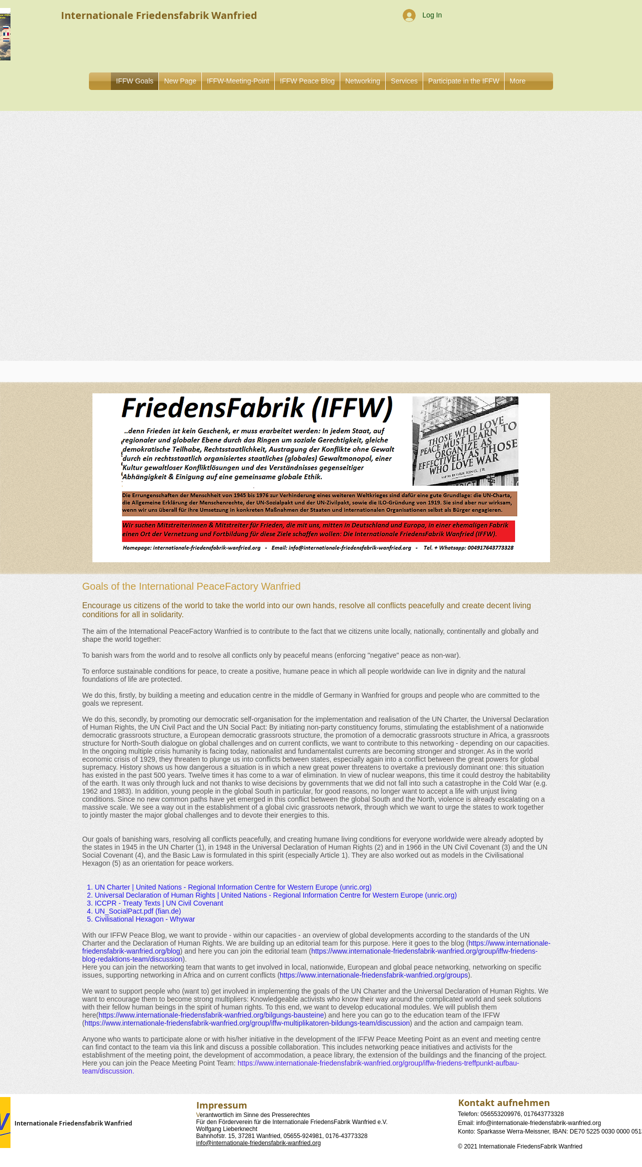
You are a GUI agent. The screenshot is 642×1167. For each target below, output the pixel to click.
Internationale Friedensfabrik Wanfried (73, 1123)
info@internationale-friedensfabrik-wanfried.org (258, 1143)
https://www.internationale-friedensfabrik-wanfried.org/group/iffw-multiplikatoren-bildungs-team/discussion (247, 1023)
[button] (362, 81)
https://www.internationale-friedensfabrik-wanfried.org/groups (374, 975)
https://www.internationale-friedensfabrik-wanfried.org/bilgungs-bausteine (211, 1015)
